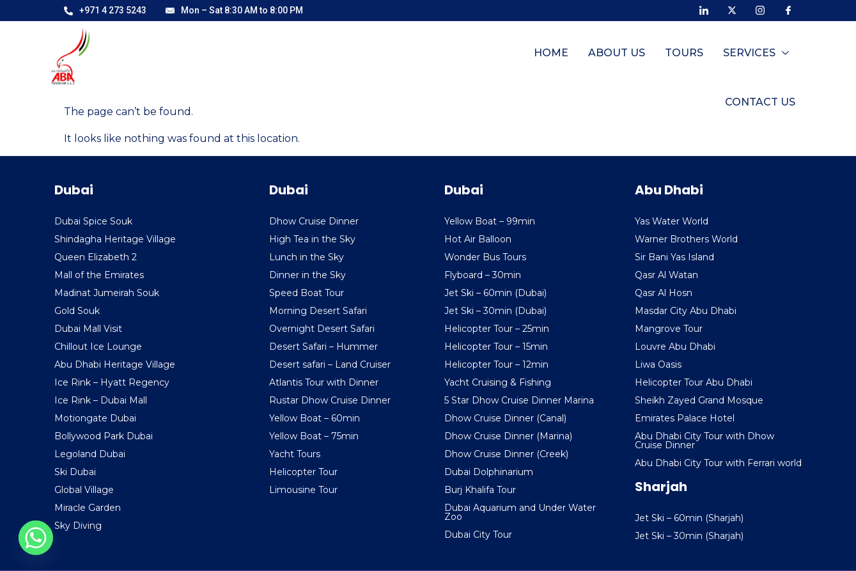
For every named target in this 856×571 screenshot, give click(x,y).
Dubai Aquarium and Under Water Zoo (520, 512)
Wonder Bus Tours (485, 257)
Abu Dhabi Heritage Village (114, 364)
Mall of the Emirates (99, 275)
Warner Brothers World (686, 239)
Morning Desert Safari (318, 311)
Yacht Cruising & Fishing (497, 382)
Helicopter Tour (303, 472)
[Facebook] (788, 9)
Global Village (84, 490)
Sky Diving (78, 525)
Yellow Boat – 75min (314, 436)
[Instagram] (760, 9)
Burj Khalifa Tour (480, 490)
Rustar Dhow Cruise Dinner (330, 400)
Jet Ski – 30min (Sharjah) (689, 536)
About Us (529, 59)
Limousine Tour (303, 490)
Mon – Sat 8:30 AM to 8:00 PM (234, 10)
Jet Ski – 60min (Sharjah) (689, 518)
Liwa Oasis (658, 364)
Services (667, 59)
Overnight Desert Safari (322, 328)
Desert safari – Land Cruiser (330, 364)
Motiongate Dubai (95, 418)
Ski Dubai (75, 472)
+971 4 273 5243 (105, 10)
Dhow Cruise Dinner (314, 221)
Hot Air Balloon (477, 239)
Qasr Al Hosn (663, 293)
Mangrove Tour (669, 328)
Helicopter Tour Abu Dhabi (693, 382)
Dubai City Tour (478, 534)
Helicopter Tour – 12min (496, 364)
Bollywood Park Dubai (103, 436)
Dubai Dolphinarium (488, 472)
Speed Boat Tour (306, 293)
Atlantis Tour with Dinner (323, 382)
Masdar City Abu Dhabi (685, 311)
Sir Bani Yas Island (674, 257)
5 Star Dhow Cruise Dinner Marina (519, 400)
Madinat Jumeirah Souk (106, 293)
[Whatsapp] (36, 537)
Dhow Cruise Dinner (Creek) (506, 454)
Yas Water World (671, 221)
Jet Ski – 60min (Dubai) (495, 293)
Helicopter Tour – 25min (496, 328)
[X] (732, 9)
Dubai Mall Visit (88, 328)
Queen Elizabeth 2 (95, 257)
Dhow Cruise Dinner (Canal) (505, 418)
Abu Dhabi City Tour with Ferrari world (718, 463)
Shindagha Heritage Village (115, 239)
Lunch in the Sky (306, 257)
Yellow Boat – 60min (314, 418)
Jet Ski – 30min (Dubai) (495, 311)
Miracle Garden (87, 507)
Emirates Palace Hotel (685, 418)
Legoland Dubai (89, 454)
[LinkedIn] (703, 9)
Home (464, 59)
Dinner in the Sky (307, 275)
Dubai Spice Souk (93, 221)
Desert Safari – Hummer (323, 346)
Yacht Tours (294, 454)
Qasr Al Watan (666, 275)
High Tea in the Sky (312, 239)
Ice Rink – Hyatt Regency (111, 382)
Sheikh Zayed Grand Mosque (699, 400)
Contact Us (761, 59)
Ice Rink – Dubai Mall (100, 400)
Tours (596, 59)
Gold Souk (77, 311)
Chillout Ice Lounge (98, 346)
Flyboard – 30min (482, 275)
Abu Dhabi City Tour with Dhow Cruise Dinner (704, 440)
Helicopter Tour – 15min (496, 346)
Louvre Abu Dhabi (675, 346)
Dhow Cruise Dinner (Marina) (508, 436)
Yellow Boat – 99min (489, 221)
